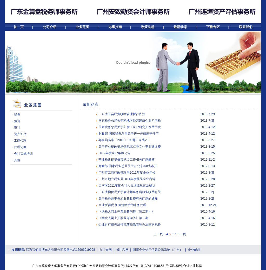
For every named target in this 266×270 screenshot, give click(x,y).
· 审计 (16, 127)
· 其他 (16, 160)
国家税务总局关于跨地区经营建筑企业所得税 (129, 120)
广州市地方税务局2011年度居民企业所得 (126, 179)
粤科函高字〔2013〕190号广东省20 (123, 140)
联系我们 (245, 27)
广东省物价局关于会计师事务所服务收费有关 (129, 192)
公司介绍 (49, 27)
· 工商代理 (19, 140)
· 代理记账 (19, 147)
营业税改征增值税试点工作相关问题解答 (126, 159)
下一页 (181, 234)
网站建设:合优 (179, 266)
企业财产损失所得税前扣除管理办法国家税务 (129, 224)
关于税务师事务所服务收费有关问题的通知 (128, 198)
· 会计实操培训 (22, 153)
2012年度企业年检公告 (114, 153)
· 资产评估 (19, 134)
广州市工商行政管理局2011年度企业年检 (126, 172)
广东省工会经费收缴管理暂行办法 (121, 114)
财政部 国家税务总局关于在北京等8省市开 (127, 166)
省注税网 (122, 250)
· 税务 (16, 114)
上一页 (158, 234)
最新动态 (180, 27)
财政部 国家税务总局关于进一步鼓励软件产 (128, 133)
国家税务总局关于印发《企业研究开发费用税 (129, 127)
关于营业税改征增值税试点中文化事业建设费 (129, 146)
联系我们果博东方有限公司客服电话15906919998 (60, 250)
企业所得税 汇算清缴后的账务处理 (122, 205)
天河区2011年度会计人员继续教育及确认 (126, 185)
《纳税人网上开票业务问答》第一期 (123, 218)
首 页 (19, 27)
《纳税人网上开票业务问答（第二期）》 (126, 211)
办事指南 (115, 27)
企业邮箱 (194, 250)
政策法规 (147, 27)
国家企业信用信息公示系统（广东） (158, 250)
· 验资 (16, 121)
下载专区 (213, 27)
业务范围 (82, 27)
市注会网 (105, 250)
